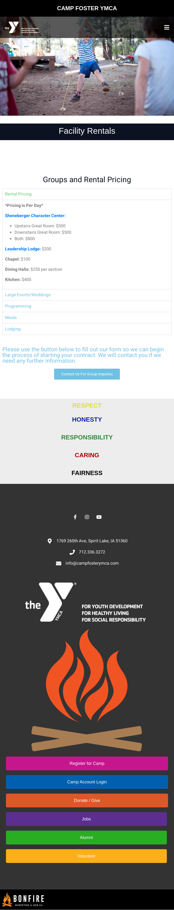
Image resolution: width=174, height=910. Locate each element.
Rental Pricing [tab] (18, 194)
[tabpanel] (87, 244)
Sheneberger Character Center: (35, 216)
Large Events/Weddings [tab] (28, 295)
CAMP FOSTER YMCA (87, 8)
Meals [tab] (11, 317)
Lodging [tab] (12, 329)
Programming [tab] (18, 306)
